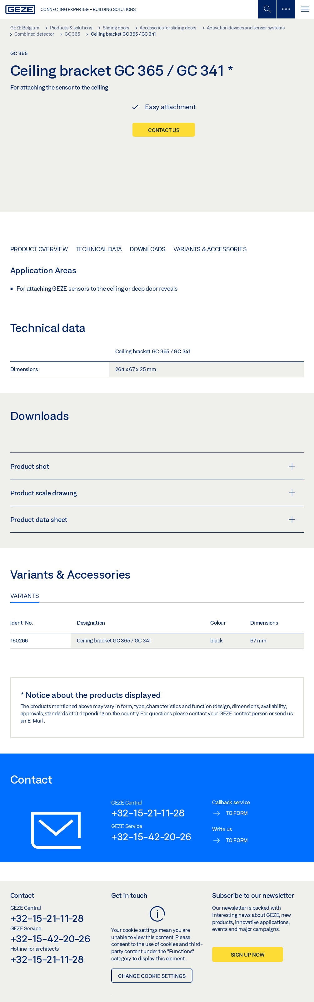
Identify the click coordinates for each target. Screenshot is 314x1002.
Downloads (148, 199)
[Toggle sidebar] (286, 9)
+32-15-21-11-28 (148, 763)
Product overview (39, 199)
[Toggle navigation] (304, 9)
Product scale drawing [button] (153, 443)
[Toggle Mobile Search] (267, 9)
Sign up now (247, 905)
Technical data (99, 199)
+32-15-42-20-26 (151, 786)
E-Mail (35, 670)
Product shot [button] (153, 416)
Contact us (163, 130)
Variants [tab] (24, 546)
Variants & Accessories (210, 199)
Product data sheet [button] (153, 469)
